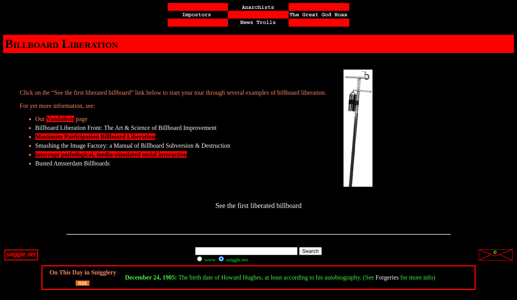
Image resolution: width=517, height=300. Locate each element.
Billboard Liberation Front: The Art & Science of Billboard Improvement (125, 127)
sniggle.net (233, 259)
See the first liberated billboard (259, 206)
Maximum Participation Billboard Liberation (95, 136)
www (206, 259)
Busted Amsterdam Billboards (72, 163)
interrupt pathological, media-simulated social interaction (111, 154)
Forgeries (387, 277)
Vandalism (60, 119)
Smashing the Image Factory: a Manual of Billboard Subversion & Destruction (132, 145)
